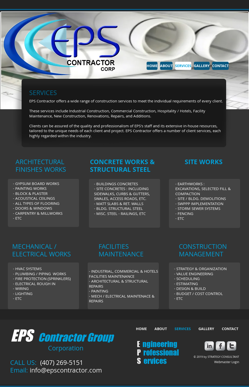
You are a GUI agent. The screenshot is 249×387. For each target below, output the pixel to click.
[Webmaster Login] (226, 362)
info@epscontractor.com (66, 370)
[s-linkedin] (209, 346)
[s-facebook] (220, 346)
